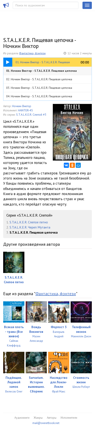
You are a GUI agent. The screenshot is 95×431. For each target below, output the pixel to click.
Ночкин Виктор (21, 106)
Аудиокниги (21, 418)
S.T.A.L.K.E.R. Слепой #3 (31, 114)
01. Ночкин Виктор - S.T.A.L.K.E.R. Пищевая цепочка (41, 71)
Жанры (38, 418)
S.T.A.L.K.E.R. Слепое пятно (29, 222)
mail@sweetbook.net (45, 423)
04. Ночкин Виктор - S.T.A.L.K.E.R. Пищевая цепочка (39, 96)
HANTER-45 (25, 110)
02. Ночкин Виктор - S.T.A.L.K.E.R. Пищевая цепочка (39, 79)
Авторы (51, 418)
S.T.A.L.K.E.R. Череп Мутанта (30, 227)
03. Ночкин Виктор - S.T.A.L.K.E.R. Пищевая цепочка (39, 88)
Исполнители (69, 418)
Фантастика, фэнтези (32, 53)
